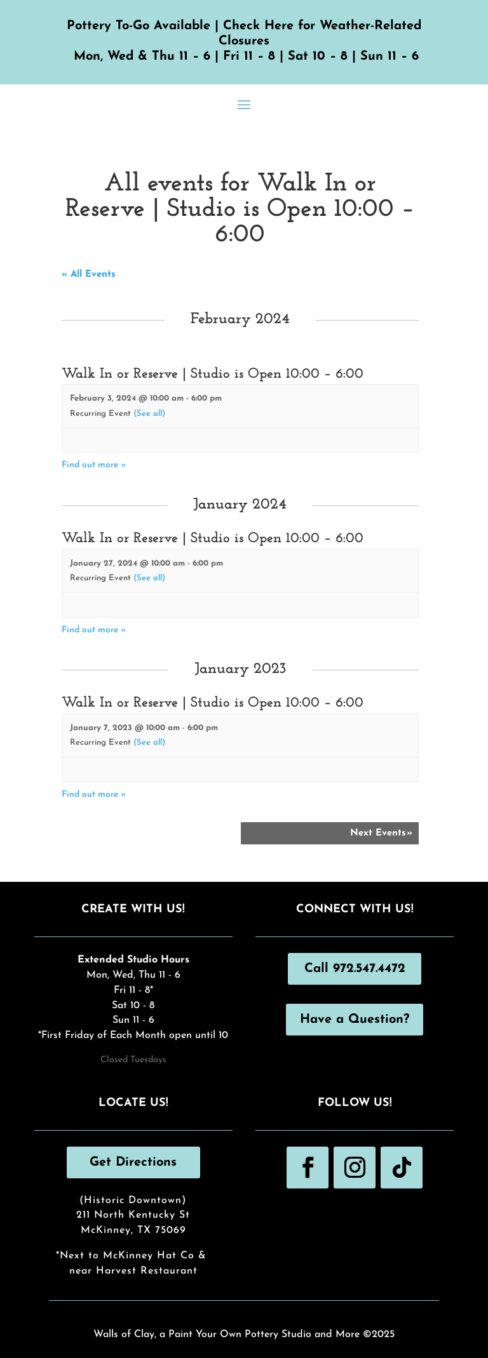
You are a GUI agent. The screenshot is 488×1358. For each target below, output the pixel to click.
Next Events (381, 833)
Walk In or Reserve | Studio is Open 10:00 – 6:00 (212, 374)
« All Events (89, 274)
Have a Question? (354, 1019)
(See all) (149, 413)
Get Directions (133, 1162)
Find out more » (94, 465)
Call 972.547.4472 (354, 968)
